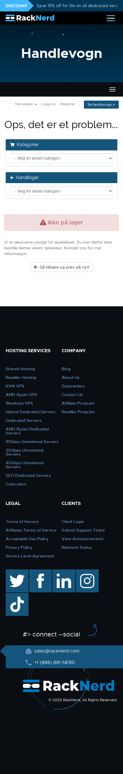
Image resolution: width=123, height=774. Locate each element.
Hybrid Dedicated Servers (30, 411)
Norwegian (26, 104)
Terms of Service (22, 521)
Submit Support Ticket (83, 530)
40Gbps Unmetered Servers (25, 464)
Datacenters (73, 386)
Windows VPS (19, 403)
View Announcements (83, 538)
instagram (86, 572)
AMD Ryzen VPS (21, 394)
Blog (66, 368)
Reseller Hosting (21, 377)
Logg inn (48, 104)
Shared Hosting (20, 368)
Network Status (77, 547)
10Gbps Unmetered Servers (32, 441)
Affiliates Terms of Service (31, 530)
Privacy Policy (19, 547)
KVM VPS (15, 386)
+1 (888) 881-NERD (54, 662)
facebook (39, 572)
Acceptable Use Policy (27, 538)
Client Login (73, 521)
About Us (71, 377)
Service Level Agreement (30, 556)
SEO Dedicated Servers (28, 475)
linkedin (61, 572)
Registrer (67, 104)
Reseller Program (78, 411)
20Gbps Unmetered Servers (24, 452)
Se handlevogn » (101, 104)
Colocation (16, 484)
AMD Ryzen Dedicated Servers (27, 431)
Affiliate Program (78, 403)
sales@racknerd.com (56, 651)
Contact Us (72, 394)
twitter (13, 572)
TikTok (13, 596)
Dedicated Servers (23, 420)
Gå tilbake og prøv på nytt (61, 267)
